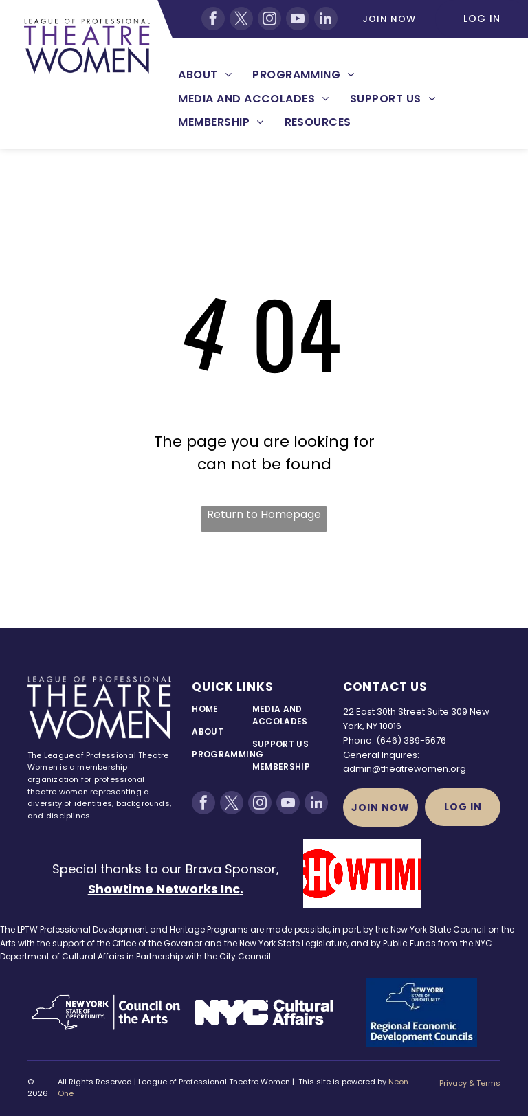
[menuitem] (205, 75)
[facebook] (213, 18)
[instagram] (269, 18)
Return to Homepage (264, 514)
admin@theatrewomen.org (404, 768)
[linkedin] (326, 18)
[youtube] (297, 18)
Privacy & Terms (469, 1083)
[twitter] (241, 18)
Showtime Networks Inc (164, 888)
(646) (389, 740)
